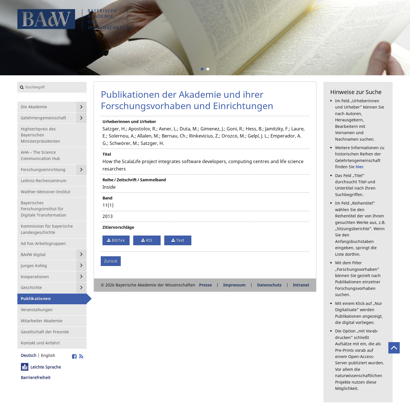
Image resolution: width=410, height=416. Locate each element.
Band (107, 198)
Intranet (301, 285)
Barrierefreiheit (35, 377)
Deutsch (28, 355)
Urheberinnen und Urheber (129, 121)
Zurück (110, 261)
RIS (148, 240)
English (48, 355)
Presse (205, 285)
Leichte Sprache (45, 367)
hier (359, 166)
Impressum (234, 285)
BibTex (118, 240)
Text (179, 240)
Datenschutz (269, 285)
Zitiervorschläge (118, 227)
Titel (106, 154)
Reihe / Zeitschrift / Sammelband (134, 179)
